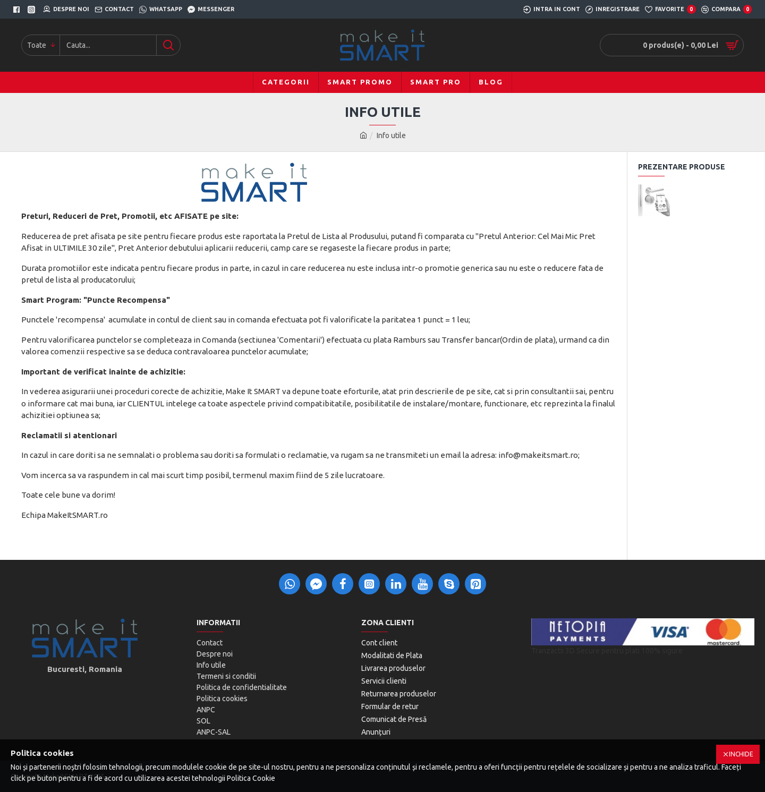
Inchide (741, 754)
